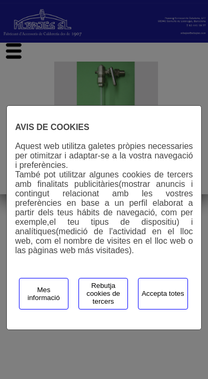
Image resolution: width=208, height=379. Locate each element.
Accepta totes (163, 293)
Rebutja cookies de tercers (103, 293)
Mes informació (43, 294)
